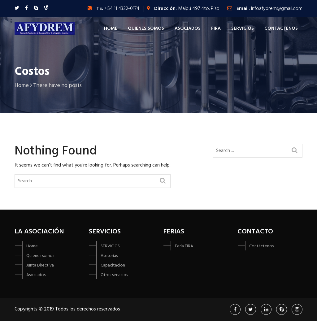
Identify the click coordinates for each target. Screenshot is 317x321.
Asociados (188, 28)
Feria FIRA (184, 246)
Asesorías (109, 255)
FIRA (216, 28)
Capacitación (113, 265)
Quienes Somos (146, 28)
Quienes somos (40, 255)
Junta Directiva (40, 265)
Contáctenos (261, 246)
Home (110, 28)
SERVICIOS (110, 246)
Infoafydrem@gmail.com (276, 9)
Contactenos (281, 28)
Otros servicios (114, 275)
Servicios (242, 28)
